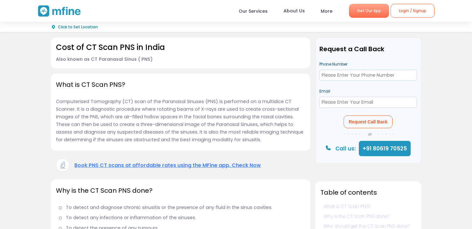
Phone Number (333, 64)
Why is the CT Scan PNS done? (356, 216)
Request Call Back (368, 121)
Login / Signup (412, 10)
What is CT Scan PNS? (347, 206)
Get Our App (369, 10)
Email (324, 91)
